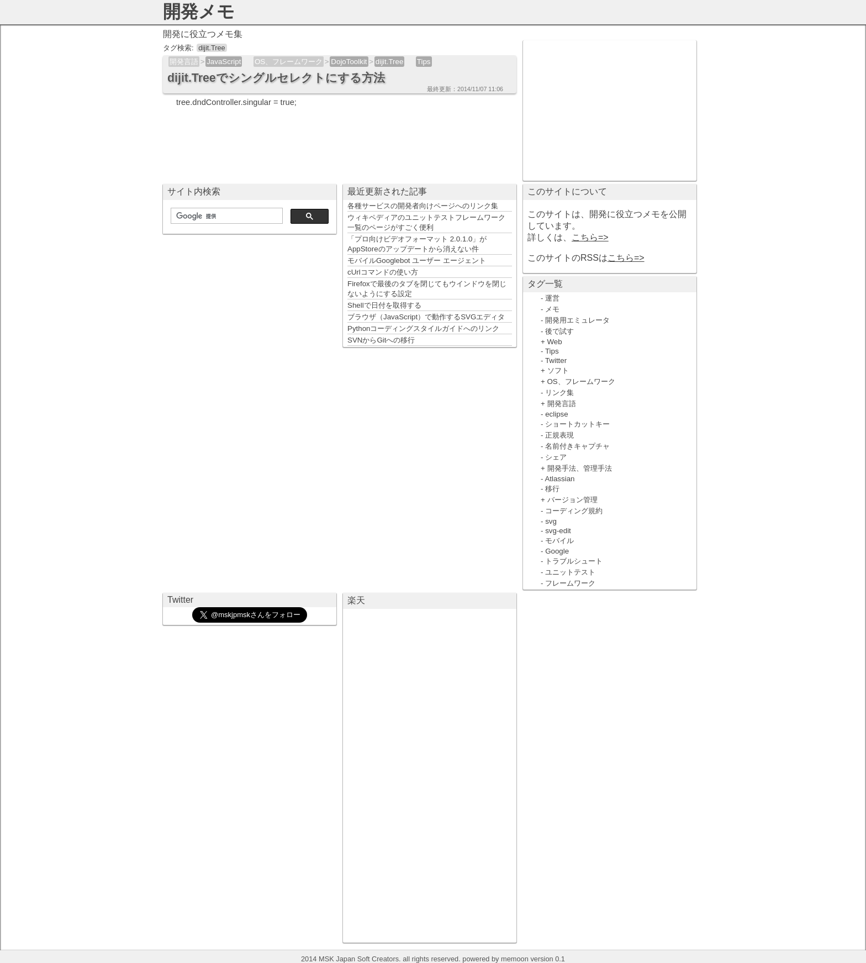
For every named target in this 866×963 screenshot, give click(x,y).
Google (557, 551)
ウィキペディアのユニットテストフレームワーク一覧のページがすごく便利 (426, 222)
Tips (424, 61)
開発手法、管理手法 (579, 468)
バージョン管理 (572, 500)
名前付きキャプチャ (577, 446)
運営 (552, 298)
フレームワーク (570, 583)
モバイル (559, 540)
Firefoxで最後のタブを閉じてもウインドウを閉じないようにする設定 (426, 289)
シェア (556, 457)
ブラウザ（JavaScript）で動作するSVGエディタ (426, 317)
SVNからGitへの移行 (381, 340)
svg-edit (558, 531)
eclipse (556, 414)
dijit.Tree (390, 61)
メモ (552, 309)
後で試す (559, 331)
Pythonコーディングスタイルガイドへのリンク (423, 328)
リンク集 (559, 392)
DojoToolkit (349, 61)
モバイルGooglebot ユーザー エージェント (416, 260)
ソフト (558, 370)
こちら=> (590, 237)
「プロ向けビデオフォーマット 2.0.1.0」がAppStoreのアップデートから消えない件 (417, 244)
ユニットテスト (570, 572)
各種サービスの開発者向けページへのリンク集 (422, 206)
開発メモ (199, 12)
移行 (552, 489)
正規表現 (559, 435)
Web (554, 342)
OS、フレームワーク (289, 61)
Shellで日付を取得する (384, 305)
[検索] (225, 216)
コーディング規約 (574, 511)
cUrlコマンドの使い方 (382, 272)
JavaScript (224, 61)
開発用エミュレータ (577, 320)
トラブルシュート (574, 561)
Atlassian (559, 479)
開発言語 (184, 61)
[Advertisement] (610, 109)
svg (551, 521)
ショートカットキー (577, 424)
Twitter (556, 360)
